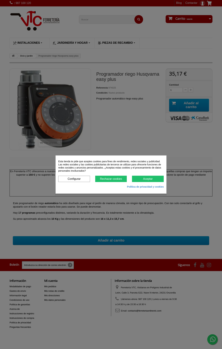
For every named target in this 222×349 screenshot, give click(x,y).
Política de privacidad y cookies (145, 186)
